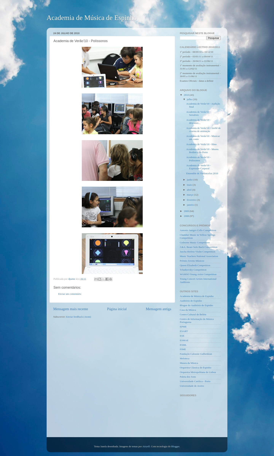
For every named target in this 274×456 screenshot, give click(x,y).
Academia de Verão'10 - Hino (201, 144)
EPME (183, 326)
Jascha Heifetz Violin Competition (197, 251)
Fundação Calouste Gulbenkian (196, 353)
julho (190, 99)
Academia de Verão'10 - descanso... (198, 121)
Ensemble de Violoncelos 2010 (202, 173)
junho (190, 179)
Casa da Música (188, 309)
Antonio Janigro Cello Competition (198, 230)
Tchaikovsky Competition (193, 269)
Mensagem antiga (158, 309)
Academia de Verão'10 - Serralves (198, 113)
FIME (183, 349)
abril (189, 189)
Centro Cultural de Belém (193, 314)
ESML (183, 344)
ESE (182, 335)
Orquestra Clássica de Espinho (195, 367)
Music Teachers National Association (199, 256)
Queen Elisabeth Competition (195, 265)
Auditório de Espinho (191, 300)
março (190, 194)
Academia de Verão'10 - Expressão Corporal (198, 167)
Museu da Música (189, 363)
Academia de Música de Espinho (92, 18)
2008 (187, 216)
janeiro (191, 204)
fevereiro (192, 199)
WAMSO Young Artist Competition (198, 274)
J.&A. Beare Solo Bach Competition (198, 247)
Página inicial (117, 309)
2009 (187, 211)
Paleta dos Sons (188, 376)
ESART (184, 331)
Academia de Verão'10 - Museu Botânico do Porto (202, 151)
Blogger (175, 446)
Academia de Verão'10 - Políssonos (198, 159)
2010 (187, 94)
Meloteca (184, 358)
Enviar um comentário (69, 293)
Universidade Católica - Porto (195, 381)
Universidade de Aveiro (192, 385)
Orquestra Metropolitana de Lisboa (198, 372)
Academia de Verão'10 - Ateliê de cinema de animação (203, 130)
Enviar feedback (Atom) (78, 316)
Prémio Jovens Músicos (192, 260)
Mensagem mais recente (70, 309)
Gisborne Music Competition (195, 242)
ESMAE (184, 340)
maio (190, 184)
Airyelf (146, 446)
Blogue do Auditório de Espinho (196, 305)
